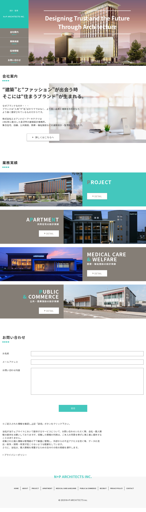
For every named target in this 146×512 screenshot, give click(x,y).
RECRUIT (101, 492)
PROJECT (37, 492)
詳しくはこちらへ (44, 137)
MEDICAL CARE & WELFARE (66, 492)
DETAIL (98, 196)
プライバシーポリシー (15, 459)
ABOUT (27, 492)
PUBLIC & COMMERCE (87, 492)
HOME (19, 492)
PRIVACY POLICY (114, 492)
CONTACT (127, 492)
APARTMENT (48, 492)
